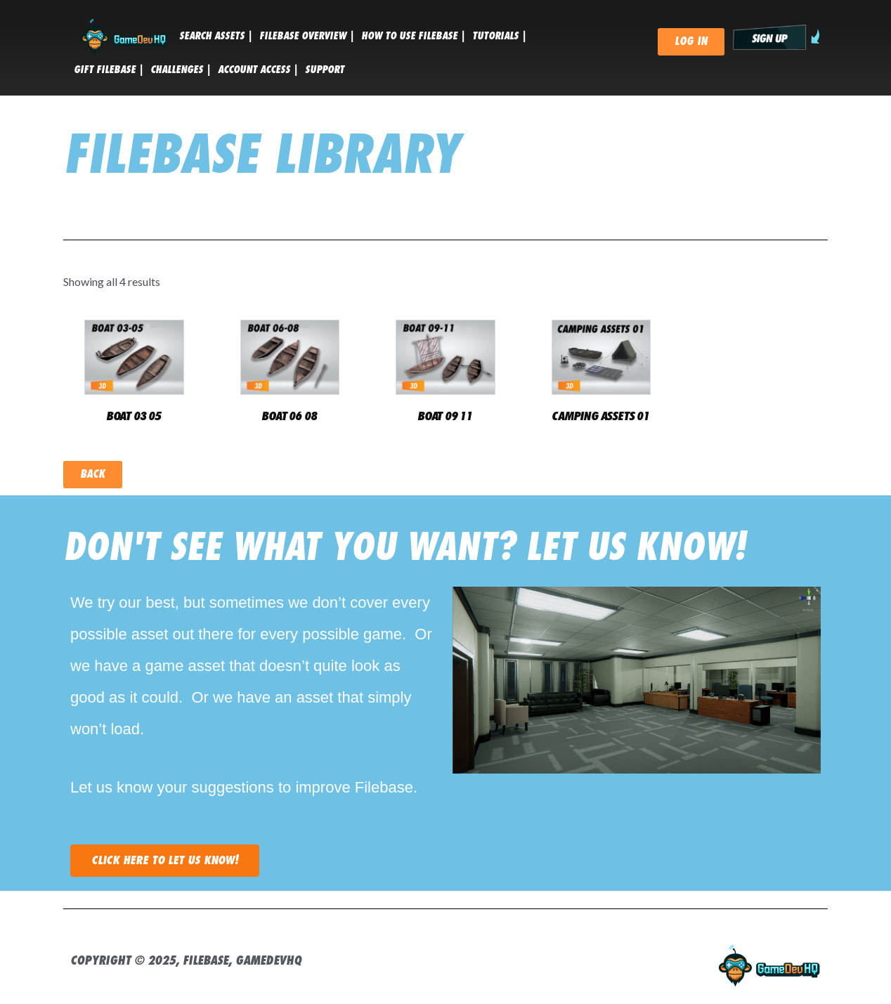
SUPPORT (324, 69)
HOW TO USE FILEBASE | (413, 36)
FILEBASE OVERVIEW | (306, 36)
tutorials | (499, 36)
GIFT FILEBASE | (108, 69)
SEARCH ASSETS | (215, 36)
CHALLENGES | (180, 69)
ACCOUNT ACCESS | (258, 69)
